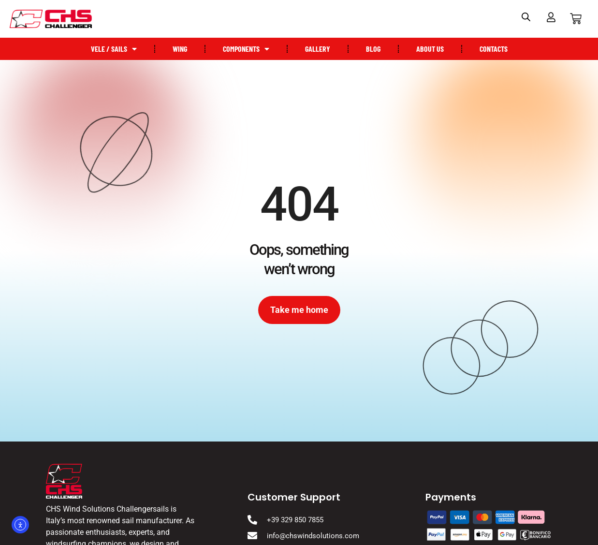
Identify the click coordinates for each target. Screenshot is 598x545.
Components (246, 49)
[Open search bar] (526, 17)
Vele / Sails (114, 49)
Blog (373, 48)
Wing (180, 48)
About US (430, 48)
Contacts (494, 48)
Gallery (317, 48)
